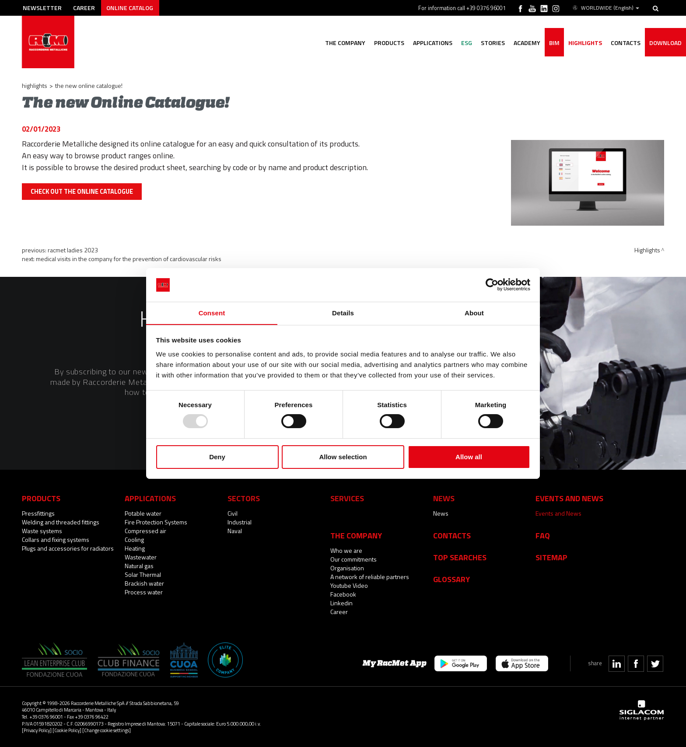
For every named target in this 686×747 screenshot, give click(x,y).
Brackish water (144, 583)
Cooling (134, 539)
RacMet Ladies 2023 (73, 250)
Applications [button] (432, 42)
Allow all (468, 457)
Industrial (240, 522)
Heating (135, 548)
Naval (235, 530)
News (440, 513)
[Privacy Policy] (37, 730)
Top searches (459, 557)
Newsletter (42, 7)
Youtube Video (349, 585)
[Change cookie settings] (106, 730)
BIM (554, 42)
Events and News (558, 513)
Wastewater (141, 557)
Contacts (452, 535)
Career (84, 7)
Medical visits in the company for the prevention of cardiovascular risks (128, 258)
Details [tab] (343, 312)
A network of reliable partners (369, 576)
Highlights (585, 42)
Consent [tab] (212, 312)
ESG (466, 42)
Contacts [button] (625, 42)
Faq (543, 535)
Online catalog (129, 7)
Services (347, 498)
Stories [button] (493, 42)
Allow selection (343, 457)
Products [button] (389, 42)
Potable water (143, 513)
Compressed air (145, 530)
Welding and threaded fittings (60, 522)
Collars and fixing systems (55, 539)
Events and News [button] (569, 498)
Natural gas (139, 565)
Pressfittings (38, 513)
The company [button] (345, 42)
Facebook (343, 594)
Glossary (451, 579)
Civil (233, 513)
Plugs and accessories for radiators (68, 548)
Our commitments (353, 559)
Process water (144, 592)
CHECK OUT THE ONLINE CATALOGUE (82, 191)
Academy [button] (527, 42)
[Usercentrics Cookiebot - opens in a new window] (492, 284)
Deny (217, 457)
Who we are (346, 550)
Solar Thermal (143, 574)
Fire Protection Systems (156, 522)
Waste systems (42, 530)
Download (665, 42)
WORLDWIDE (605, 8)
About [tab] (474, 312)
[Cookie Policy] (66, 730)
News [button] (444, 498)
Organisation (347, 567)
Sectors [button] (244, 498)
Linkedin (341, 602)
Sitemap (551, 557)
